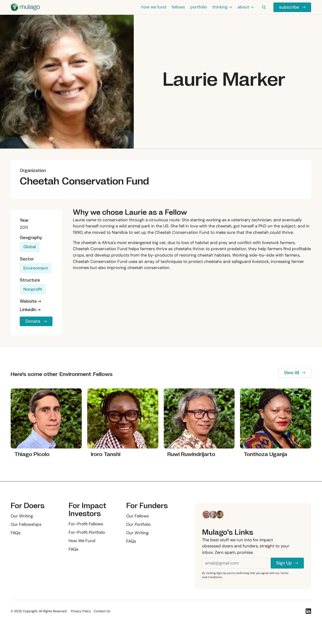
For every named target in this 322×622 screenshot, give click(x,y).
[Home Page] (25, 7)
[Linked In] (308, 611)
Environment (35, 268)
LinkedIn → (30, 309)
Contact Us (102, 611)
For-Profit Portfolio (87, 532)
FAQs (15, 533)
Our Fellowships (26, 524)
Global (29, 247)
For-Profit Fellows (86, 524)
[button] (222, 7)
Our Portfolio (138, 524)
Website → (30, 301)
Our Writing (22, 516)
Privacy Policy (81, 611)
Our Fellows (137, 516)
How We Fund (82, 541)
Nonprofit (32, 289)
